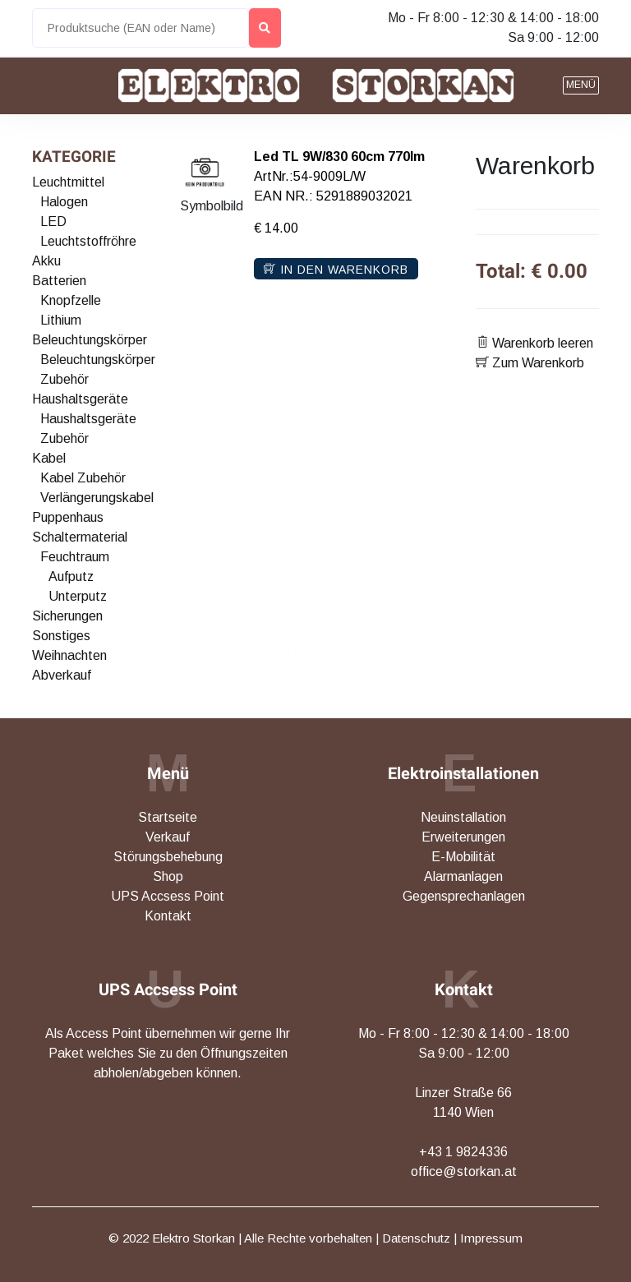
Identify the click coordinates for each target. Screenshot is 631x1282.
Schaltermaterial (79, 537)
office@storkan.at (464, 1171)
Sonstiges (61, 636)
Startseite (167, 817)
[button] (581, 85)
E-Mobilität (463, 857)
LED (53, 221)
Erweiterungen (463, 837)
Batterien (59, 281)
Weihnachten (69, 655)
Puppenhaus (68, 517)
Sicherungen (67, 616)
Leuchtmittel (68, 182)
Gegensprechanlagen (464, 896)
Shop (168, 876)
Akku (46, 261)
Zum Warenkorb (530, 363)
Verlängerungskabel (97, 498)
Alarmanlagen (463, 876)
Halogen (64, 202)
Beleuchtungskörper (89, 340)
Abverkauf (61, 675)
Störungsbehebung (168, 857)
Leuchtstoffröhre (88, 241)
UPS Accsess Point (167, 896)
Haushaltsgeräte (80, 399)
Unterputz (77, 596)
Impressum (491, 1238)
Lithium (60, 320)
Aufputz (71, 576)
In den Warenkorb (336, 269)
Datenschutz (416, 1238)
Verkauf (167, 837)
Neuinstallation (463, 817)
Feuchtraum (74, 557)
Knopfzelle (70, 300)
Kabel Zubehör (83, 478)
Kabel (49, 458)
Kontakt (168, 916)
